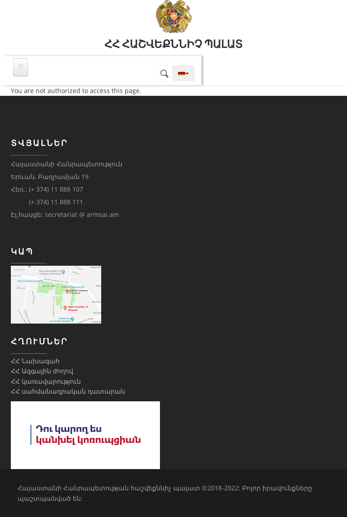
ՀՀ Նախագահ (35, 361)
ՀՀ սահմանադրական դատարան (68, 391)
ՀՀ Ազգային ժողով (42, 371)
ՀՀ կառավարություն (46, 381)
